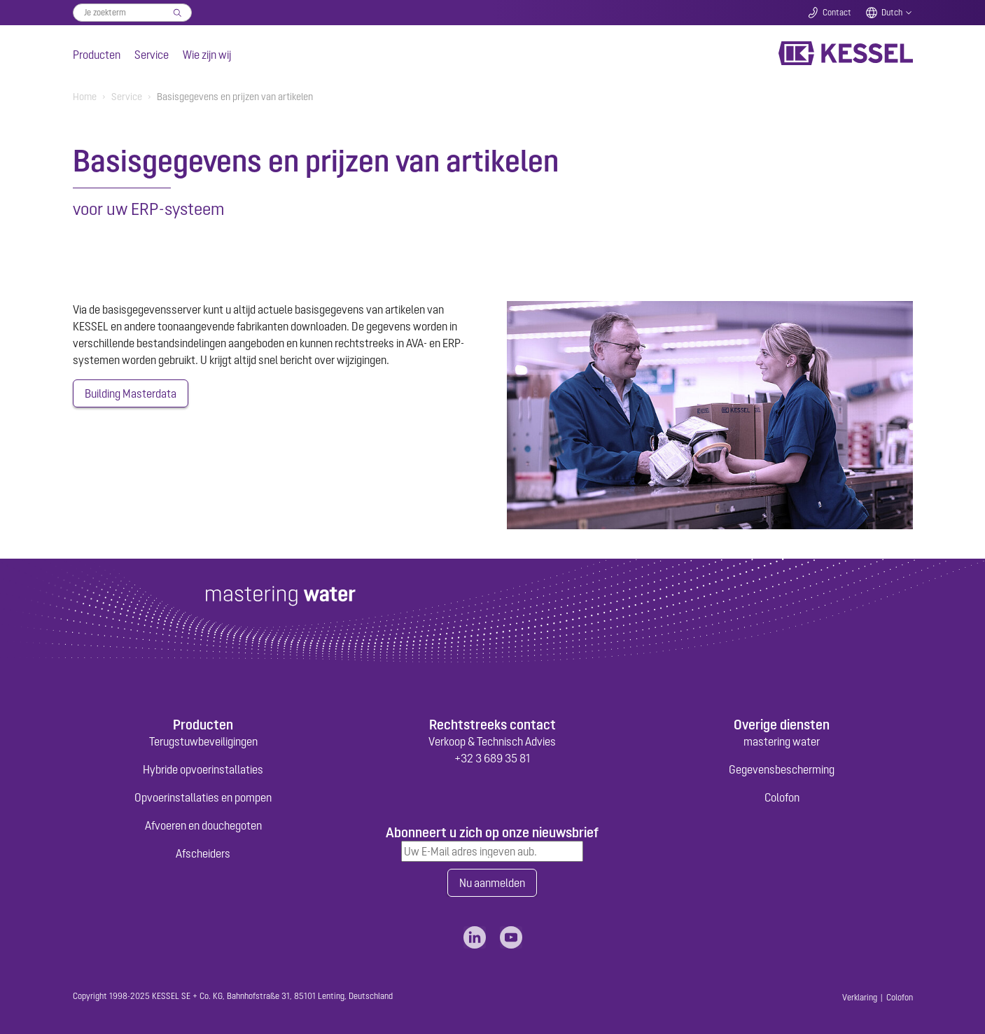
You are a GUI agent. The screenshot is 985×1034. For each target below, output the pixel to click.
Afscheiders (203, 853)
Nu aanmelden (492, 882)
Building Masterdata (130, 393)
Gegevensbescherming (781, 769)
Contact (837, 13)
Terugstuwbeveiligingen (203, 741)
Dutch (891, 13)
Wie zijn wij (207, 54)
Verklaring (859, 997)
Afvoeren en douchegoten (203, 825)
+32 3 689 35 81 (492, 758)
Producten (96, 54)
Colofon (781, 797)
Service (151, 54)
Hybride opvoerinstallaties (203, 769)
